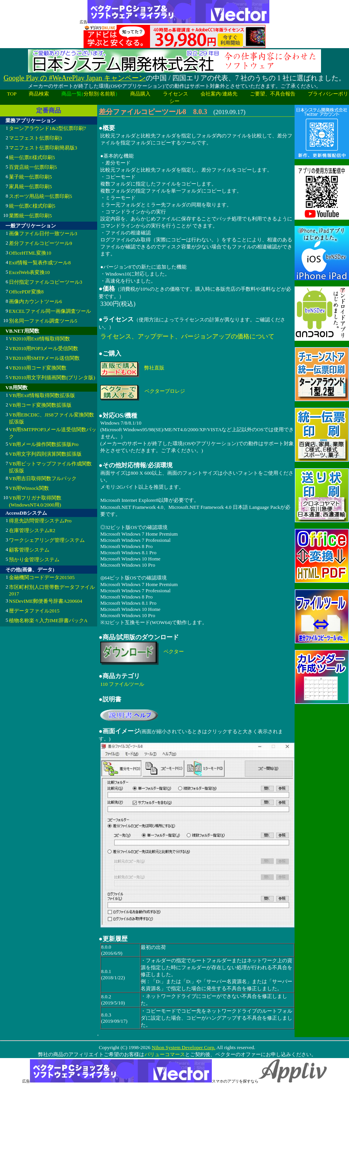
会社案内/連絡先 (219, 94)
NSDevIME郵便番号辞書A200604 (45, 601)
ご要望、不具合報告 (272, 94)
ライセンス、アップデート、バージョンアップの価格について (187, 336)
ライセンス (175, 94)
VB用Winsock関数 (29, 488)
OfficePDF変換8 (26, 292)
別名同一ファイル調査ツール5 (43, 321)
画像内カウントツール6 (35, 301)
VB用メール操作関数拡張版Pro (44, 444)
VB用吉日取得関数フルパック (43, 478)
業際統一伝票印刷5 (30, 216)
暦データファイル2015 (34, 611)
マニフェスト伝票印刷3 (35, 138)
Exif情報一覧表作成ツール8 (40, 262)
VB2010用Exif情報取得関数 (39, 339)
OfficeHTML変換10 (30, 253)
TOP (11, 94)
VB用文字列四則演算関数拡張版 (45, 454)
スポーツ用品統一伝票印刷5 (40, 196)
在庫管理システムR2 (32, 530)
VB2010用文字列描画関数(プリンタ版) (52, 377)
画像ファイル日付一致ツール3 (43, 233)
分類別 (91, 94)
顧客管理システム (29, 550)
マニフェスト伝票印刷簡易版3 (43, 148)
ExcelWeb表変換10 (29, 272)
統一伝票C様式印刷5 (32, 206)
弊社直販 (154, 368)
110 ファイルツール (122, 684)
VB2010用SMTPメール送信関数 (44, 358)
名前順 (107, 94)
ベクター (174, 651)
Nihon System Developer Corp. (183, 1047)
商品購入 (140, 94)
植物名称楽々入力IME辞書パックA (48, 620)
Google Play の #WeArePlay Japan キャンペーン (74, 78)
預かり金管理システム (34, 559)
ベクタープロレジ (165, 391)
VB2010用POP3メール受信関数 (43, 348)
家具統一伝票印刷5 (30, 186)
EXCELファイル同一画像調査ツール (50, 311)
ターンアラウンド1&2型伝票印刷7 (47, 128)
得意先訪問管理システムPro (40, 521)
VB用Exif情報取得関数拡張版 (42, 395)
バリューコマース (164, 1054)
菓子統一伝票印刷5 (30, 177)
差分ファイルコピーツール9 (40, 243)
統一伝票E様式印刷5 (32, 157)
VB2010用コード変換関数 (37, 368)
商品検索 (39, 94)
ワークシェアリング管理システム (47, 540)
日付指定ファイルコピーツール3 (45, 282)
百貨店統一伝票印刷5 (33, 167)
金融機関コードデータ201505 (42, 577)
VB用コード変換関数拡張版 (40, 405)
